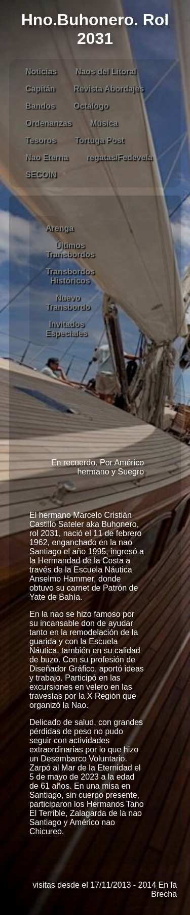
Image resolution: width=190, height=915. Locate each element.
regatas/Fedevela (120, 157)
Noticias (41, 71)
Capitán (40, 88)
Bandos (40, 106)
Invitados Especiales (67, 329)
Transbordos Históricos (70, 276)
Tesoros (40, 140)
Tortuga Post (99, 140)
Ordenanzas (48, 123)
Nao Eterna (46, 157)
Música (104, 123)
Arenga (59, 228)
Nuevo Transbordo (68, 302)
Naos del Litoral (105, 71)
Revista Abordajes (108, 88)
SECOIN (40, 174)
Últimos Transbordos (70, 250)
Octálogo (90, 106)
